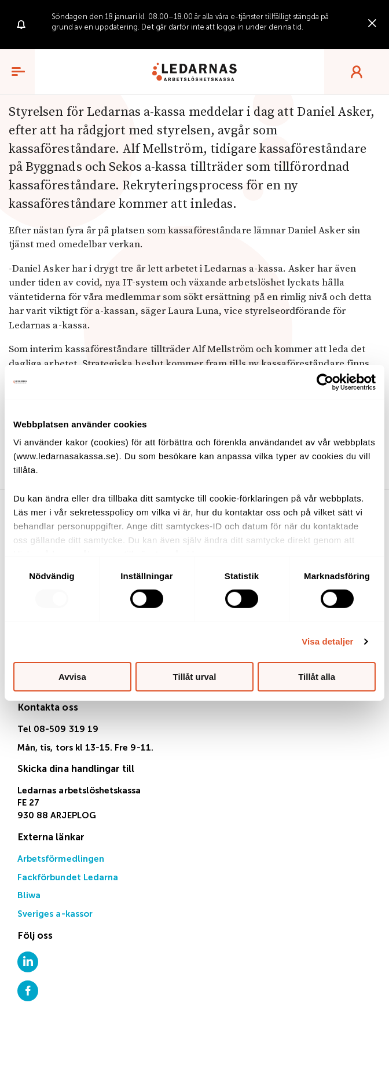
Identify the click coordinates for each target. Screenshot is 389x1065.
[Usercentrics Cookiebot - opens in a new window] (325, 381)
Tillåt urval (194, 677)
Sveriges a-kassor (55, 914)
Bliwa (29, 895)
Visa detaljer (327, 641)
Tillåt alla (316, 677)
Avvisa (72, 677)
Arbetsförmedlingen (60, 859)
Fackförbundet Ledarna (67, 877)
